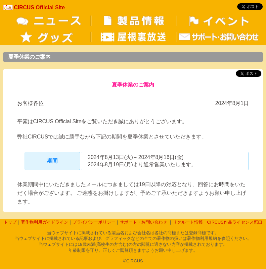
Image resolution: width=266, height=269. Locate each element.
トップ (10, 222)
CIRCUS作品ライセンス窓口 (234, 222)
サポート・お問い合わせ (144, 222)
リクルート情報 (188, 222)
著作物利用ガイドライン (44, 222)
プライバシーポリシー (93, 222)
